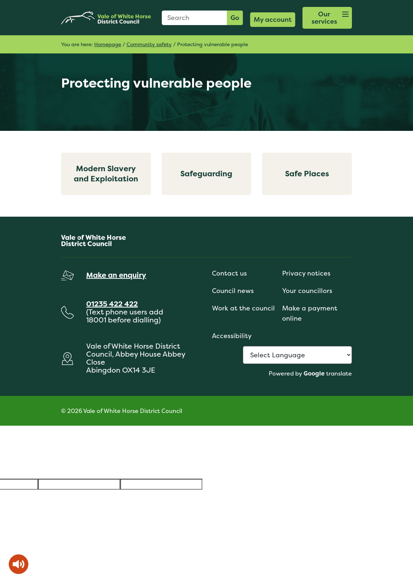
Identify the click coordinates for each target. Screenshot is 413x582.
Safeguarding (206, 173)
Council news (233, 290)
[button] (327, 18)
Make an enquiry (116, 275)
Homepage (107, 44)
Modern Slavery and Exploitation (106, 173)
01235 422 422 (112, 304)
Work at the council (243, 308)
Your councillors (307, 290)
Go (234, 17)
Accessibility (232, 335)
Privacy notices (306, 273)
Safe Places (307, 173)
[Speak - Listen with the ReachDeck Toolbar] (18, 564)
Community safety (149, 44)
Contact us (229, 273)
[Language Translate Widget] (297, 355)
